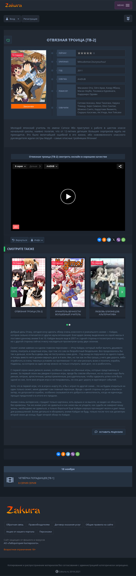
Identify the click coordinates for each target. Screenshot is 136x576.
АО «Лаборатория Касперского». (21, 543)
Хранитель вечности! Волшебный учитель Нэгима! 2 (68, 312)
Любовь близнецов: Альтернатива (107, 312)
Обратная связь (14, 524)
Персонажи (45, 531)
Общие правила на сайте (99, 524)
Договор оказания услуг (68, 524)
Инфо (37, 240)
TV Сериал (17, 55)
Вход (12, 18)
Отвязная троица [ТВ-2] (29, 311)
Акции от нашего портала (20, 531)
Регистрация (30, 18)
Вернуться (19, 240)
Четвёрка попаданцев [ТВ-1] (36, 478)
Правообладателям (39, 524)
